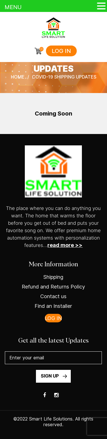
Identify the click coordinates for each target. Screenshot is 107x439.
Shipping (53, 277)
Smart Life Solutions (50, 419)
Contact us (53, 296)
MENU (13, 7)
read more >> (64, 245)
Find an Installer (53, 306)
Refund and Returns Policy (53, 287)
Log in (61, 51)
